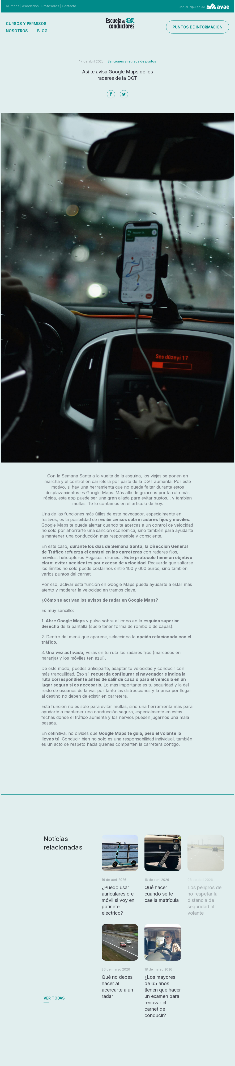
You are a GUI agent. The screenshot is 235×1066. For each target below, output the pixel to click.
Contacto (69, 6)
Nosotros (17, 30)
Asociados (30, 6)
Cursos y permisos (26, 23)
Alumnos (12, 6)
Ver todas (54, 998)
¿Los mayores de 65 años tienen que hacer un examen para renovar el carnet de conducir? (162, 996)
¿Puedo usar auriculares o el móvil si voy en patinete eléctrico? (118, 900)
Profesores (50, 6)
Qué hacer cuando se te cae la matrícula (161, 894)
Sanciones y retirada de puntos (132, 61)
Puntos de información (198, 27)
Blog (42, 30)
